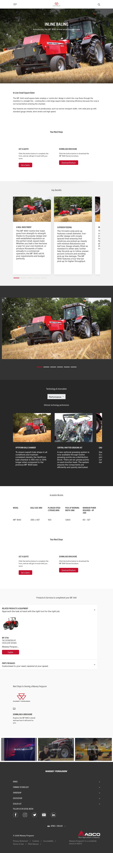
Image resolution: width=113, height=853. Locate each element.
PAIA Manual (33, 844)
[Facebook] (15, 814)
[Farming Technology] (93, 749)
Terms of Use (18, 844)
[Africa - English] (56, 825)
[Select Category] (56, 396)
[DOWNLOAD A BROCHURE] (24, 715)
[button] (16, 277)
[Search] (99, 4)
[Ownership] (56, 749)
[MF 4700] (10, 652)
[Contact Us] (19, 749)
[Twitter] (34, 814)
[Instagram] (25, 814)
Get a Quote (25, 165)
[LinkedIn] (53, 814)
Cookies (35, 841)
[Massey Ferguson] (56, 4)
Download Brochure (69, 162)
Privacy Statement (20, 841)
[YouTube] (43, 814)
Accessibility (48, 841)
